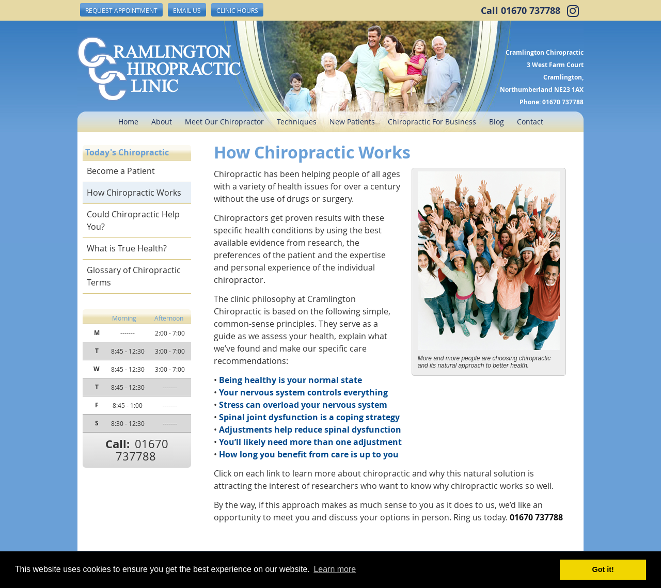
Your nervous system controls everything (303, 392)
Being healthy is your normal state (290, 380)
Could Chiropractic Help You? (133, 220)
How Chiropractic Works (134, 192)
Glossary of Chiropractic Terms (134, 276)
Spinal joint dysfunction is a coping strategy (309, 417)
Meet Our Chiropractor (224, 121)
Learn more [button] (334, 569)
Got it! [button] (603, 569)
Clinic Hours (237, 10)
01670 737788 (530, 10)
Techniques (297, 121)
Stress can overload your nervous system (303, 404)
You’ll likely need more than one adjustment (310, 442)
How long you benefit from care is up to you (309, 454)
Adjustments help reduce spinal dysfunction (310, 429)
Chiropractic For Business (432, 121)
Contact (530, 121)
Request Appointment (121, 10)
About (161, 121)
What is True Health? (127, 248)
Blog (496, 121)
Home (128, 121)
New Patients (352, 121)
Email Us (187, 10)
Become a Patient (121, 171)
